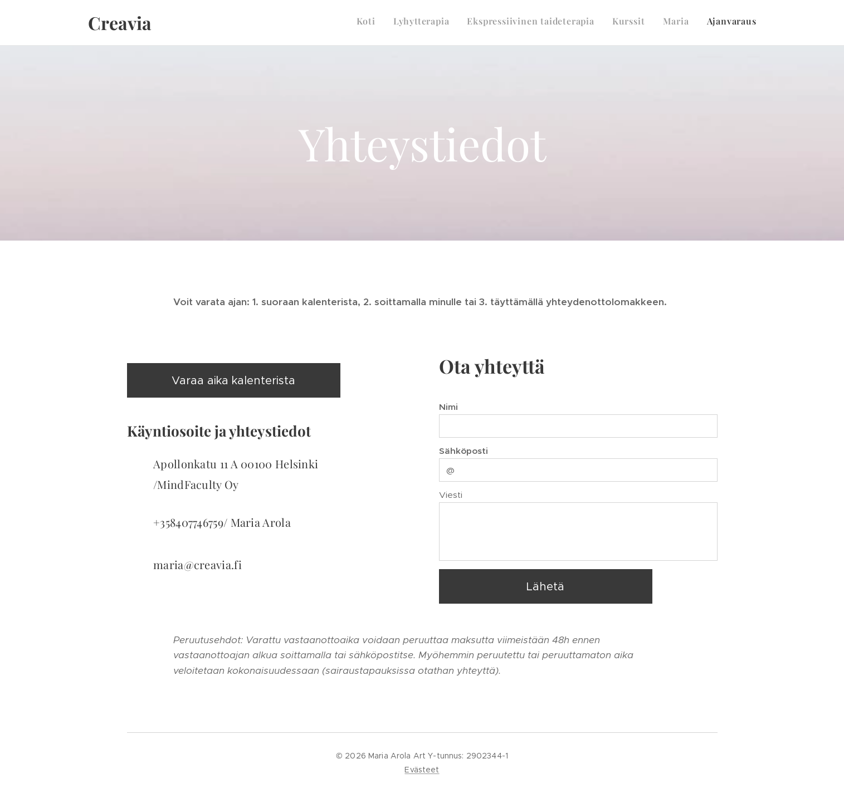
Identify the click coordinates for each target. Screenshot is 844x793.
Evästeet (421, 770)
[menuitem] (670, 23)
